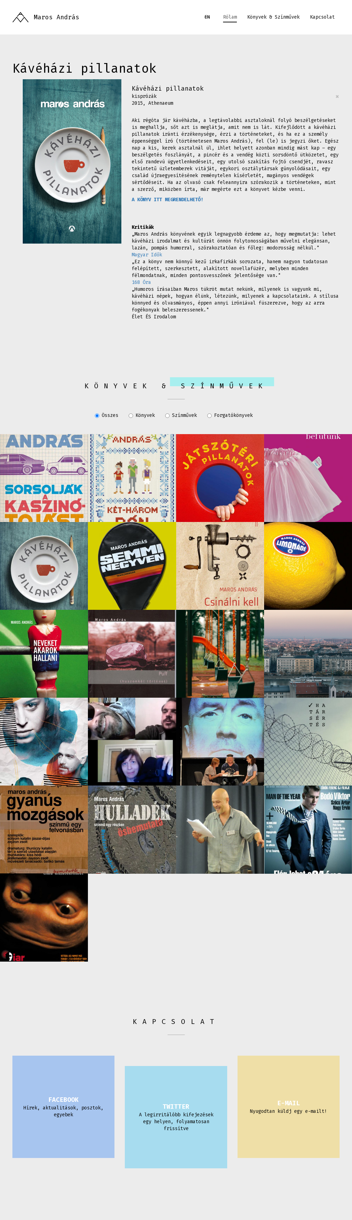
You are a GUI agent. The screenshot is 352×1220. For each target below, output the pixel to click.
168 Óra (141, 282)
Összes (106, 415)
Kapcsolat (322, 17)
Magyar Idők (147, 255)
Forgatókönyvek (230, 415)
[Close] (337, 96)
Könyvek (142, 415)
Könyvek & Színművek (273, 17)
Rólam (230, 17)
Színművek (181, 415)
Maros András (56, 17)
